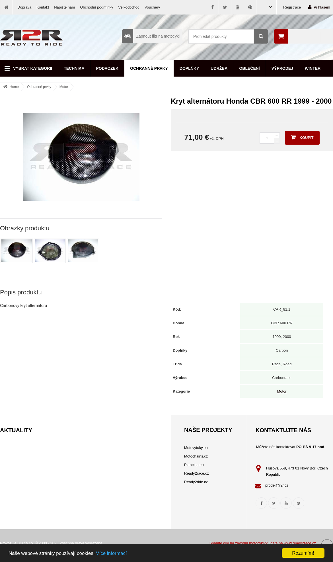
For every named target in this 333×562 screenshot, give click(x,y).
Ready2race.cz (196, 473)
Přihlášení (319, 7)
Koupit (302, 137)
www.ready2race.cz (300, 543)
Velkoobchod (128, 7)
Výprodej (282, 68)
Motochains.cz (196, 456)
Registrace (292, 7)
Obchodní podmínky (96, 7)
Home (14, 87)
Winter (312, 68)
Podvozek (107, 68)
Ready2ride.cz (196, 482)
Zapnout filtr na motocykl (151, 36)
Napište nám (64, 7)
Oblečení (249, 68)
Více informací (111, 553)
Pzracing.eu (194, 465)
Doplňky (189, 68)
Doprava (24, 7)
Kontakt (42, 7)
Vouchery (152, 7)
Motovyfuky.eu (196, 448)
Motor (63, 87)
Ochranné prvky (149, 68)
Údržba (219, 68)
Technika (74, 68)
